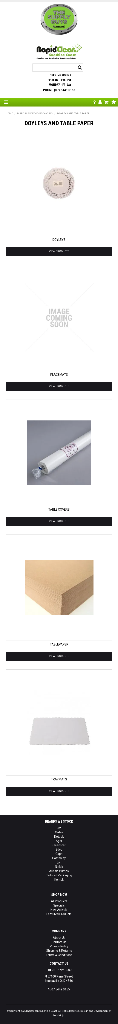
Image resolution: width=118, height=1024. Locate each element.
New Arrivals (59, 909)
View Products (59, 251)
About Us (59, 937)
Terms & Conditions (59, 955)
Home (9, 113)
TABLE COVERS (59, 509)
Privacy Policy (59, 946)
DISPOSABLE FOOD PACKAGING (35, 113)
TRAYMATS (59, 779)
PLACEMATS (59, 374)
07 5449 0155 (59, 989)
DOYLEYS (59, 239)
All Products (59, 901)
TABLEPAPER (59, 644)
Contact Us (59, 942)
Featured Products (59, 914)
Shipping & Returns (59, 950)
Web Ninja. (59, 1015)
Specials (59, 905)
